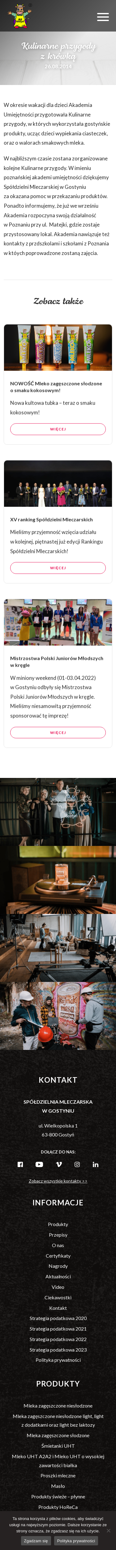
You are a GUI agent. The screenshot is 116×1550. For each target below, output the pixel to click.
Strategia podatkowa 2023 (58, 1350)
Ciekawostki (58, 1297)
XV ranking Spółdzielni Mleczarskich (51, 525)
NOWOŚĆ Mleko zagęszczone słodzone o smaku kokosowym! (56, 391)
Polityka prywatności (58, 1360)
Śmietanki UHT (58, 1446)
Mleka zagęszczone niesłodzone (58, 1405)
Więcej (58, 434)
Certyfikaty (58, 1256)
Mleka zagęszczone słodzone (58, 1435)
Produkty (58, 1224)
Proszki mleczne (58, 1475)
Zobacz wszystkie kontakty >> (58, 1180)
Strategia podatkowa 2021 (58, 1328)
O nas (58, 1245)
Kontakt (58, 1308)
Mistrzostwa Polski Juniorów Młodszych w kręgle (56, 666)
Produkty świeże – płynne (58, 1496)
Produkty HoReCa (58, 1507)
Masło (58, 1486)
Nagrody (58, 1266)
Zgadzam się (36, 1541)
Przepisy (58, 1235)
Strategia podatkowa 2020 (58, 1318)
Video (58, 1287)
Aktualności (58, 1276)
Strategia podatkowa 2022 (58, 1339)
